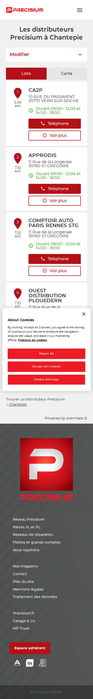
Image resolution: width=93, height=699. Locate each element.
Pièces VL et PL (26, 527)
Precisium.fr (23, 613)
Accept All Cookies (46, 366)
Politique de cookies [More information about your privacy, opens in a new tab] (32, 340)
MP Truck (21, 628)
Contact (20, 574)
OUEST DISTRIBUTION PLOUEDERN (47, 295)
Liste (26, 74)
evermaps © (76, 418)
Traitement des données (35, 597)
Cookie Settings (46, 379)
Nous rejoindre (26, 550)
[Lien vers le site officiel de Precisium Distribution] (24, 10)
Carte (66, 74)
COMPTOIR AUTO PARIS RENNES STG (53, 223)
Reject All (46, 353)
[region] (46, 349)
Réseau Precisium (29, 519)
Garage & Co (24, 621)
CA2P (36, 90)
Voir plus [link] (54, 135)
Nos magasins (25, 566)
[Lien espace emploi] (42, 663)
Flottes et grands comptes (37, 542)
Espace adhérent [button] (29, 648)
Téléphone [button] (54, 123)
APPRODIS (43, 155)
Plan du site (23, 582)
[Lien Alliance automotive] (17, 663)
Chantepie (18, 404)
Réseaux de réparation (33, 535)
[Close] (83, 313)
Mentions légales (28, 589)
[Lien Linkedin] (29, 663)
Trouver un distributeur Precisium (35, 399)
